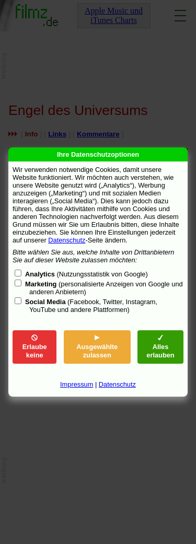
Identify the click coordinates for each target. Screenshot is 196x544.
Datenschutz (66, 240)
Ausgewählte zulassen (97, 346)
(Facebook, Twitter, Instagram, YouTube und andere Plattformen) (91, 306)
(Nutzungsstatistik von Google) (86, 274)
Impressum (76, 384)
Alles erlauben (160, 346)
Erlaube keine (34, 346)
